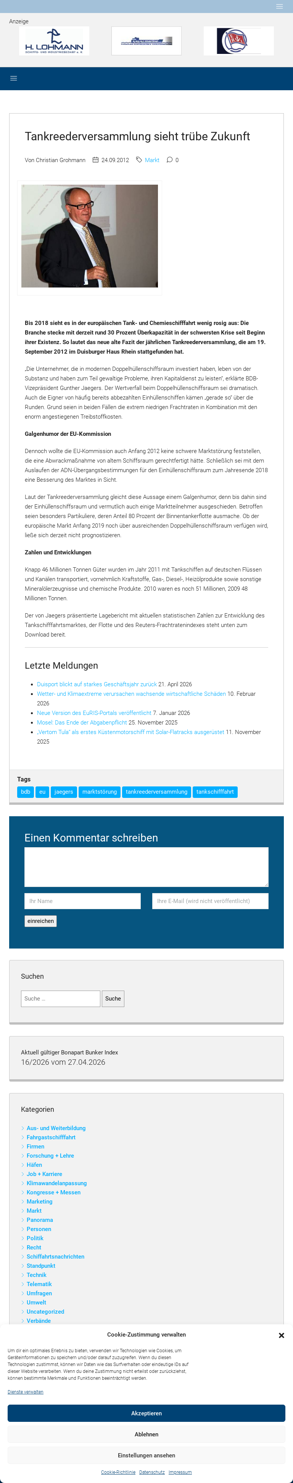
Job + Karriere (44, 1174)
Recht (34, 1247)
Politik (35, 1238)
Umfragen (39, 1293)
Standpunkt (41, 1265)
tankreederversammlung (156, 791)
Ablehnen (146, 1434)
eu (42, 791)
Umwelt (36, 1302)
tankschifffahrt (215, 791)
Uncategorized (45, 1311)
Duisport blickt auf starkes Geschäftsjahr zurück (97, 684)
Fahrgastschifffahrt (51, 1137)
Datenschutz (152, 1472)
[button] (281, 1335)
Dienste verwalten (25, 1392)
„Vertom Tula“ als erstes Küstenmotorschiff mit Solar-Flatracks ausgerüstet (130, 732)
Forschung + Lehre (50, 1155)
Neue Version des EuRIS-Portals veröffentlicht (94, 713)
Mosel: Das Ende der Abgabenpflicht (82, 722)
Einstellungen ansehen (146, 1455)
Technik (37, 1275)
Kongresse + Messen (53, 1192)
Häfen (34, 1164)
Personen (39, 1229)
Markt (152, 160)
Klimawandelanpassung (57, 1183)
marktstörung (99, 791)
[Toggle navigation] (279, 6)
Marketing (40, 1201)
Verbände (39, 1320)
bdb (25, 791)
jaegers (64, 791)
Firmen (35, 1146)
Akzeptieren (146, 1413)
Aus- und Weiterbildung (56, 1128)
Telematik (39, 1284)
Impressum (180, 1472)
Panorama (40, 1220)
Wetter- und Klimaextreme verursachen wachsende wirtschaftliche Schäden (131, 693)
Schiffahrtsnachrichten (55, 1256)
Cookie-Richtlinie (118, 1472)
